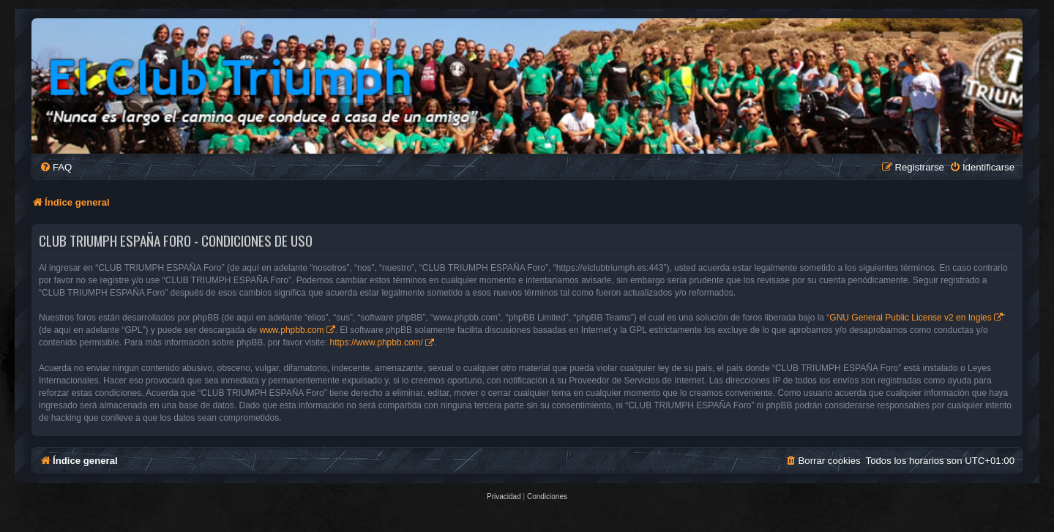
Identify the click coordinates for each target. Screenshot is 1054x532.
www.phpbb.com (292, 330)
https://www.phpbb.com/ (376, 342)
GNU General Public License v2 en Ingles (910, 317)
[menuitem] (56, 167)
